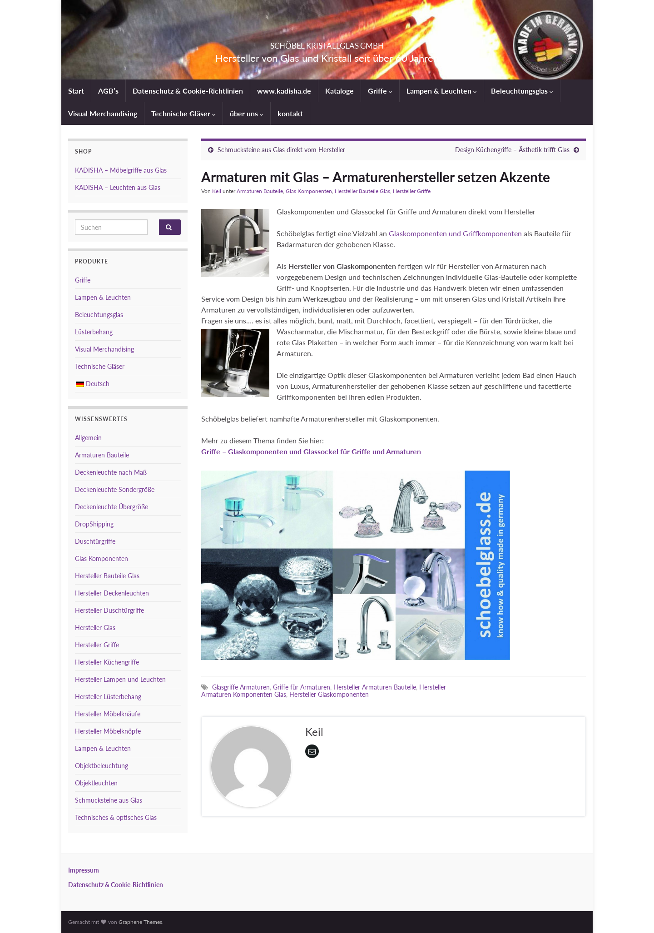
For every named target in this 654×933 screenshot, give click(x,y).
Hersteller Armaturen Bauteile (374, 687)
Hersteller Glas (95, 627)
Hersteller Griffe (412, 191)
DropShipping (94, 524)
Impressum (83, 870)
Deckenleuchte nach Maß (111, 472)
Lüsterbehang (94, 332)
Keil (216, 191)
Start (76, 90)
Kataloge (339, 90)
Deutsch (92, 383)
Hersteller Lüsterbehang (108, 696)
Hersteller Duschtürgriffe (109, 610)
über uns (246, 113)
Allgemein (88, 438)
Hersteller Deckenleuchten (112, 593)
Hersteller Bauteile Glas (362, 191)
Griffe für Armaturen (301, 687)
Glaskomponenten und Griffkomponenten (455, 233)
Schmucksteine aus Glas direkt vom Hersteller (281, 150)
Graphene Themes (140, 921)
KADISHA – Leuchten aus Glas (117, 187)
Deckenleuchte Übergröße (111, 507)
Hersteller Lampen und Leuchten (120, 679)
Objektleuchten (96, 783)
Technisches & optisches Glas (116, 817)
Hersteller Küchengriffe (107, 662)
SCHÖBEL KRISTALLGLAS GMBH (327, 43)
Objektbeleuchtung (101, 765)
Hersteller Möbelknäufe (107, 714)
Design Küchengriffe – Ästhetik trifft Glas (512, 150)
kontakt (290, 113)
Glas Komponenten (309, 191)
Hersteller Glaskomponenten (329, 694)
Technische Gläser (183, 113)
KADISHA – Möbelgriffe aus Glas (121, 170)
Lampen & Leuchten (441, 90)
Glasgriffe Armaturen (241, 687)
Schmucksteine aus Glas (108, 800)
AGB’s (108, 90)
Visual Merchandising (102, 113)
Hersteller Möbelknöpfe (108, 731)
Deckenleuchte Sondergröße (114, 489)
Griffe (380, 90)
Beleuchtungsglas (522, 90)
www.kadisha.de (284, 90)
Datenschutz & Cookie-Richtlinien (188, 90)
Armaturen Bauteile (260, 191)
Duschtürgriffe (95, 541)
